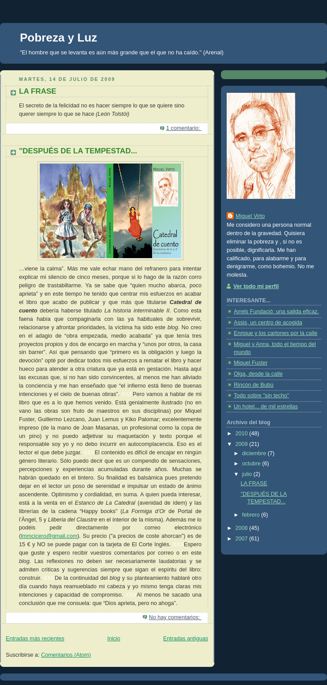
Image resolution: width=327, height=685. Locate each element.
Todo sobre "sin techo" (261, 395)
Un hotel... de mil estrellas (266, 406)
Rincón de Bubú (254, 385)
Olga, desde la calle (258, 374)
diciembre (255, 453)
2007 (243, 539)
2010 (243, 433)
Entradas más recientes (35, 639)
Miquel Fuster (250, 363)
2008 (243, 528)
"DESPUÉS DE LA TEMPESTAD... (78, 151)
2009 (243, 444)
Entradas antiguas (185, 639)
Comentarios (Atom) (66, 655)
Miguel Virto (250, 216)
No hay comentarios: (175, 617)
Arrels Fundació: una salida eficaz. (276, 311)
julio (248, 474)
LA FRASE (37, 91)
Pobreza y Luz (58, 37)
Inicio (113, 639)
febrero (251, 515)
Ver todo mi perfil (256, 286)
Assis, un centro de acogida (268, 323)
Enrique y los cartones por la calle (275, 333)
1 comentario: (184, 128)
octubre (252, 463)
